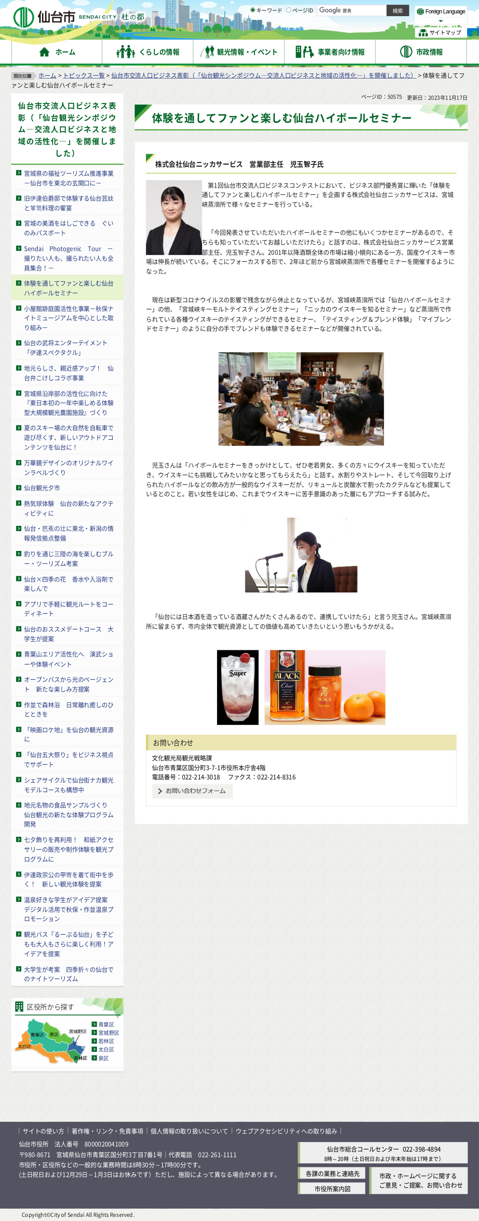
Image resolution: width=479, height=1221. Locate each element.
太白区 (106, 1049)
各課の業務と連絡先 (333, 1173)
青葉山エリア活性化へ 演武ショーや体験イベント (69, 659)
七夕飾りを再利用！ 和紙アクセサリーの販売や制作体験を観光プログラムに (69, 849)
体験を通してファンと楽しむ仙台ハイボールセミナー (69, 287)
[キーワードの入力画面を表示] (252, 32)
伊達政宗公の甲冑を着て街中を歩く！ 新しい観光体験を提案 (69, 879)
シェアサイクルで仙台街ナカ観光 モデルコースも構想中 (72, 784)
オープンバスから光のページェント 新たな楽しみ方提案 (69, 684)
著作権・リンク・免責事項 (108, 1130)
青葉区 (106, 1024)
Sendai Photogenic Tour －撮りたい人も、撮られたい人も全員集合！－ (69, 258)
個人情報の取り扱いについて (190, 1130)
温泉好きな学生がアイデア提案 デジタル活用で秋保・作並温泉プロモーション (69, 909)
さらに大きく (390, 20)
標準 (374, 9)
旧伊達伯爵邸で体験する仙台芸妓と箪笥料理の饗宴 (69, 202)
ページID (299, 32)
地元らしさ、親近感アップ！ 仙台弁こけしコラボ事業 (69, 372)
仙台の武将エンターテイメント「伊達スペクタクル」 (66, 347)
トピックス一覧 (84, 75)
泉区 (103, 1058)
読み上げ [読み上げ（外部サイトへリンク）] (307, 9)
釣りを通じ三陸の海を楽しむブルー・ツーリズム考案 (69, 558)
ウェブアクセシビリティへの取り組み (286, 1130)
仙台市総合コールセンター (363, 1149)
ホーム (47, 75)
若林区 (106, 1041)
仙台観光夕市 (42, 487)
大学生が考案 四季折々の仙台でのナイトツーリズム (69, 973)
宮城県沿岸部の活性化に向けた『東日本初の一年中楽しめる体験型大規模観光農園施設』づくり (69, 402)
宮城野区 (108, 1032)
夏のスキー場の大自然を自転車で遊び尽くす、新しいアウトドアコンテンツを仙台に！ (69, 437)
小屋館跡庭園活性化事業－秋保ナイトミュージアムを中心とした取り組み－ (69, 317)
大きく (360, 20)
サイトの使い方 (44, 1130)
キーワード (266, 32)
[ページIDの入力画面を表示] (288, 32)
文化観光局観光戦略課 (182, 757)
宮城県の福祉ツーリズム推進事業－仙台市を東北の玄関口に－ (69, 178)
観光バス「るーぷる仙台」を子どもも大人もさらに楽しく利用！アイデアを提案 (69, 944)
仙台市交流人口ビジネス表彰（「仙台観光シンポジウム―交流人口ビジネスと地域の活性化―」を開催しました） (264, 75)
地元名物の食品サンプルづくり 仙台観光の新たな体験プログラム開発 (69, 814)
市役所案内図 (333, 1188)
